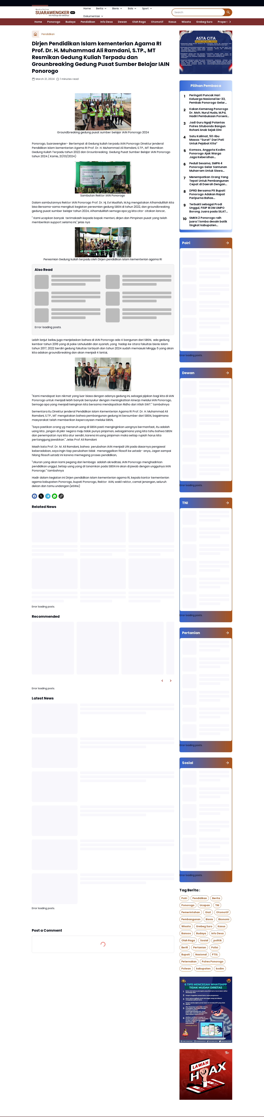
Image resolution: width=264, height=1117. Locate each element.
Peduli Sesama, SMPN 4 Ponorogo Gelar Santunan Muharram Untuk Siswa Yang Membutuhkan (208, 167)
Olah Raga (139, 22)
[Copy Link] (61, 496)
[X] (41, 496)
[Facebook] (34, 496)
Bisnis (117, 8)
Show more (103, 919)
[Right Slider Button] (228, 21)
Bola (132, 8)
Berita (101, 8)
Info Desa (106, 22)
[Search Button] (228, 12)
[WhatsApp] (54, 496)
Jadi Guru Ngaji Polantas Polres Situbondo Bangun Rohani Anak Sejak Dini (207, 126)
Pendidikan (88, 22)
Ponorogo (53, 22)
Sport (147, 8)
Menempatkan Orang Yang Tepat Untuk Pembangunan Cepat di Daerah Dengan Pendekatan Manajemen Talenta (209, 180)
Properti (223, 22)
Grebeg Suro (204, 22)
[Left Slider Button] (162, 680)
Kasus (172, 22)
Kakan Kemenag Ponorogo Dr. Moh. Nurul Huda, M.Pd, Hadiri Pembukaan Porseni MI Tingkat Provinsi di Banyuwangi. (208, 112)
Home (87, 8)
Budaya (70, 22)
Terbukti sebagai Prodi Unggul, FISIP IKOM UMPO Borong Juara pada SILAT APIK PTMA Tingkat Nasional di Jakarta (209, 208)
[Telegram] (47, 496)
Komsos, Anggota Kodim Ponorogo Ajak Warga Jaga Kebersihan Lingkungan (207, 153)
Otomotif (157, 22)
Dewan (122, 22)
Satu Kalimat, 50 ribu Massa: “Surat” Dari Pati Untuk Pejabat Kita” (206, 140)
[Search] (198, 12)
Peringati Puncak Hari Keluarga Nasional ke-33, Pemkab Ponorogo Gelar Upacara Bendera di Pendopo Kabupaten (207, 99)
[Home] (35, 34)
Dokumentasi (93, 16)
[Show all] (227, 243)
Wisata (186, 22)
